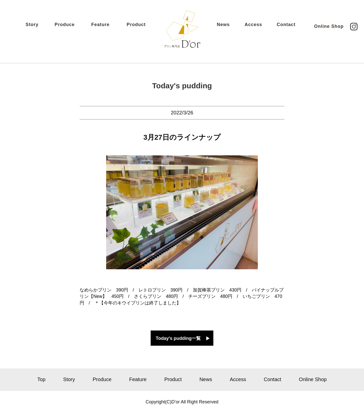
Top (41, 379)
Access (246, 27)
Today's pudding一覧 (178, 338)
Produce (71, 27)
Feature (107, 27)
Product (143, 27)
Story (39, 27)
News (216, 27)
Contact (279, 27)
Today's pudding (182, 85)
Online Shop (321, 27)
